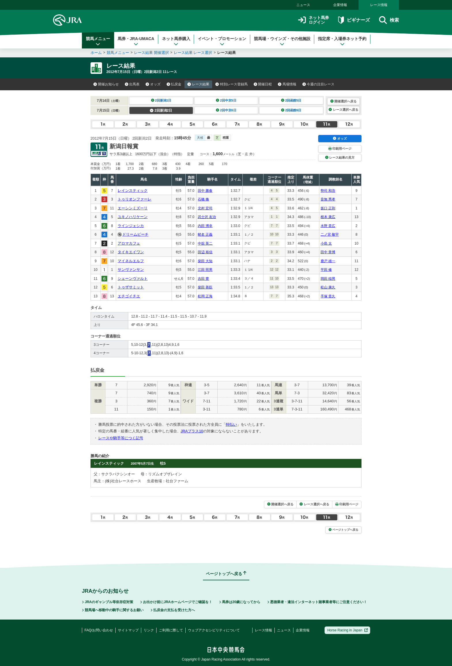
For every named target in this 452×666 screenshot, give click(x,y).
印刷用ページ (339, 148)
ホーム (96, 52)
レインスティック (133, 190)
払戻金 (174, 84)
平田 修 (326, 270)
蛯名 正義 (205, 234)
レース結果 (198, 84)
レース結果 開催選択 (151, 52)
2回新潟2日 (161, 110)
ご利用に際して (171, 630)
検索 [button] (389, 20)
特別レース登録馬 (231, 84)
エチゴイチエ (129, 296)
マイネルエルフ (131, 261)
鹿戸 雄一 (328, 261)
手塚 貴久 (328, 296)
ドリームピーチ (135, 234)
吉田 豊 (203, 279)
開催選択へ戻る (343, 101)
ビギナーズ (354, 20)
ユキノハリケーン (133, 217)
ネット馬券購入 (176, 41)
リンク (149, 630)
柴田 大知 (205, 261)
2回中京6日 (226, 110)
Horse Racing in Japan (347, 630)
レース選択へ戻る (343, 109)
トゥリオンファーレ (134, 199)
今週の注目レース (318, 84)
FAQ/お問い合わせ (98, 630)
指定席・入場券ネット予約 (342, 41)
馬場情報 (287, 84)
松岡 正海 (205, 296)
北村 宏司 (205, 208)
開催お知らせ (106, 84)
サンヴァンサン (131, 269)
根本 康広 (328, 217)
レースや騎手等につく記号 (120, 438)
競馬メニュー (98, 41)
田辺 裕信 (205, 252)
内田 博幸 (205, 226)
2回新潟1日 (161, 100)
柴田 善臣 (205, 287)
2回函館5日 (291, 100)
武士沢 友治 (207, 217)
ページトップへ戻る (343, 529)
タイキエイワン (131, 252)
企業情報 (340, 5)
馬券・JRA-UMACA (136, 41)
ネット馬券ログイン (313, 20)
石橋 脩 (203, 199)
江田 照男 (205, 270)
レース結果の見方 (340, 157)
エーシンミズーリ (133, 208)
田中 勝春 (205, 191)
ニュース (303, 5)
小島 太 (326, 243)
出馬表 (132, 84)
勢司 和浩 (328, 191)
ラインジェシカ (131, 226)
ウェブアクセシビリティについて (214, 630)
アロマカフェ (129, 243)
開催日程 (263, 84)
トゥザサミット (131, 287)
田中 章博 (328, 252)
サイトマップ (128, 630)
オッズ (153, 84)
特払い (231, 424)
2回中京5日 (226, 100)
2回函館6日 (291, 110)
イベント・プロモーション (222, 41)
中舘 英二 (205, 243)
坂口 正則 (328, 208)
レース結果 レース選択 (193, 52)
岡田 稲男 (328, 279)
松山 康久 (328, 287)
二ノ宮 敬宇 (330, 234)
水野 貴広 (328, 226)
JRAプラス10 (192, 431)
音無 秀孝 (328, 199)
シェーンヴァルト (133, 278)
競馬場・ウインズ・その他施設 (282, 41)
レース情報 (378, 5)
